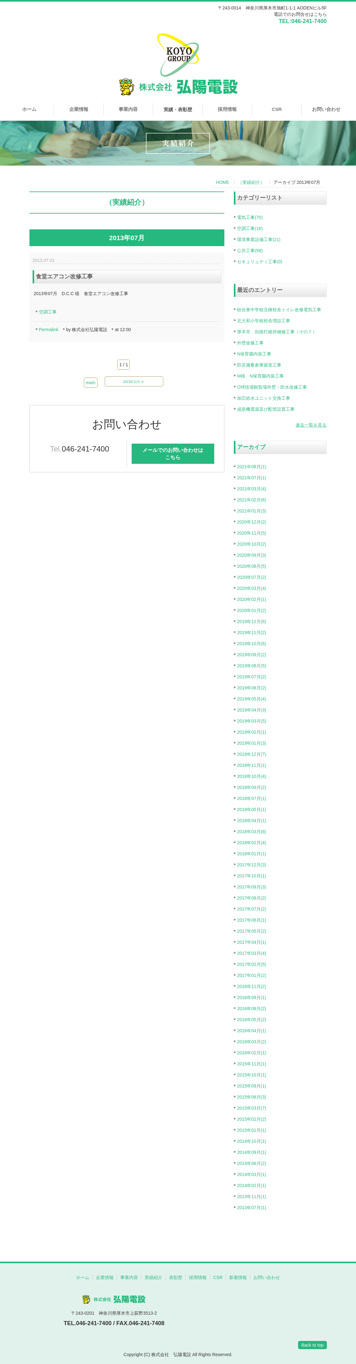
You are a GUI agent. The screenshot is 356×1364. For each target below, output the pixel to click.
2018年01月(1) (251, 853)
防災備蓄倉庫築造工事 (259, 364)
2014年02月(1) (251, 1185)
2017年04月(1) (251, 942)
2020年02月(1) (251, 599)
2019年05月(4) (251, 698)
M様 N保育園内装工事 (260, 376)
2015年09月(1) (251, 1085)
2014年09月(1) (251, 1152)
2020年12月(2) (251, 521)
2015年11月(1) (251, 1063)
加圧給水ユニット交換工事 (263, 398)
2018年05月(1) (251, 809)
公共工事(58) (250, 250)
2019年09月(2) (251, 654)
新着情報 (238, 1277)
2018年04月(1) (251, 820)
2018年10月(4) (251, 776)
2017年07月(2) (251, 909)
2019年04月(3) (251, 709)
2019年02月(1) (251, 732)
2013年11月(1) (251, 1196)
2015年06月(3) (251, 1097)
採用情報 (227, 109)
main (90, 382)
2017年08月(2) (251, 897)
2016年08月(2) (251, 1008)
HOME (222, 182)
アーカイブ (251, 447)
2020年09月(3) (251, 555)
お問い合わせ (326, 109)
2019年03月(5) (251, 721)
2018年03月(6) (251, 831)
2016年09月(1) (251, 997)
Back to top (312, 1345)
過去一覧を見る (311, 424)
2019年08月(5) (251, 665)
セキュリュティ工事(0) (259, 261)
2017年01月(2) (251, 975)
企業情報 (78, 109)
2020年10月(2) (251, 544)
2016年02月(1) (251, 1052)
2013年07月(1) (251, 1207)
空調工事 (48, 311)
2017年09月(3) (251, 886)
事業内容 (128, 109)
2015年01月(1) (251, 1130)
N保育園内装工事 (254, 353)
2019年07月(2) (251, 676)
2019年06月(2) (251, 687)
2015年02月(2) (251, 1119)
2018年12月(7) (251, 754)
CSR (277, 109)
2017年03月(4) (251, 953)
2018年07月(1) (251, 798)
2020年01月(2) (251, 610)
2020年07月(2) (251, 577)
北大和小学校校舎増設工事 (263, 320)
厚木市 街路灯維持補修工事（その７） (277, 331)
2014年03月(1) (251, 1174)
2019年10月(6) (251, 643)
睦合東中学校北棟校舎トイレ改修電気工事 (279, 309)
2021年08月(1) (251, 466)
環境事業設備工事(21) (258, 239)
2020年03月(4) (251, 588)
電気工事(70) (250, 217)
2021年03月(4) (251, 488)
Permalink (49, 329)
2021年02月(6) (251, 499)
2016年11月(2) (251, 986)
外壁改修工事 (250, 342)
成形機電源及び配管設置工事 (266, 409)
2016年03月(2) (251, 1041)
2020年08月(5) (251, 566)
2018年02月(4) (251, 842)
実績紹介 (153, 1277)
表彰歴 (175, 1277)
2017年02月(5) (251, 964)
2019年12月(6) (251, 621)
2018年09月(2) (251, 787)
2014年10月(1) (251, 1141)
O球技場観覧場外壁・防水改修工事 (272, 387)
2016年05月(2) (251, 1019)
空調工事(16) (250, 228)
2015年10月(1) (251, 1074)
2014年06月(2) (251, 1163)
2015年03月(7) (251, 1108)
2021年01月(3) (251, 510)
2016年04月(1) (251, 1030)
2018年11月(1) (251, 765)
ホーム (29, 109)
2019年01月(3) (251, 743)
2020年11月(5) (251, 533)
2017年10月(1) (251, 875)
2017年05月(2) (251, 931)
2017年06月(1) (251, 920)
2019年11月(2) (251, 632)
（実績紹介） (251, 182)
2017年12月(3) (251, 864)
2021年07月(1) (251, 477)
